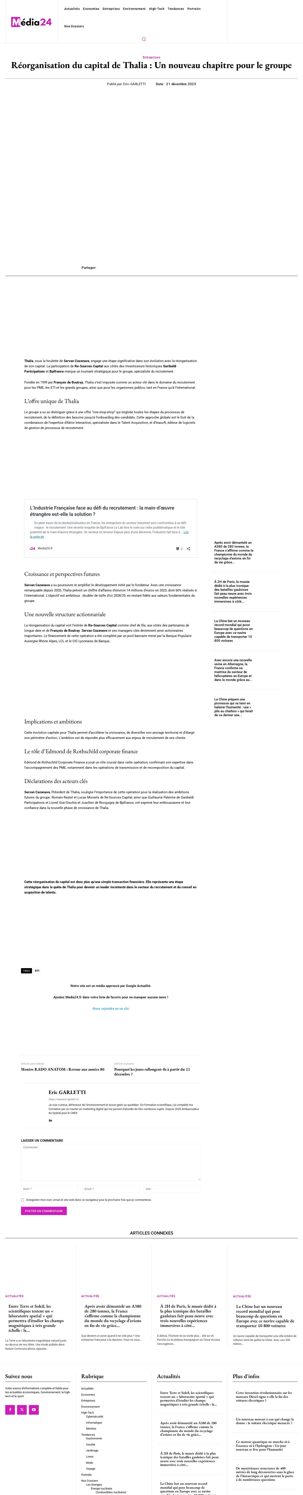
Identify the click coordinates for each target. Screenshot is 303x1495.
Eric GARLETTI (136, 58)
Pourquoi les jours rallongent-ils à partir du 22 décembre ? (152, 1035)
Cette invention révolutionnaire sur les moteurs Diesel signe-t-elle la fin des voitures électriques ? (264, 1356)
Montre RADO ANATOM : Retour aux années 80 (62, 1033)
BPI (37, 934)
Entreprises (152, 31)
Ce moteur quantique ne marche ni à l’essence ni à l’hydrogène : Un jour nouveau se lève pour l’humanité (263, 1405)
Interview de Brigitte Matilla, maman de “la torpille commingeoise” (265, 1460)
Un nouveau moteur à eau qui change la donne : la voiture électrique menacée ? (265, 1381)
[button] (216, 9)
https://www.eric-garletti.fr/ (62, 1063)
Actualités (15, 1256)
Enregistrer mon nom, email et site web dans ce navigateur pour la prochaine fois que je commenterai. (84, 1159)
